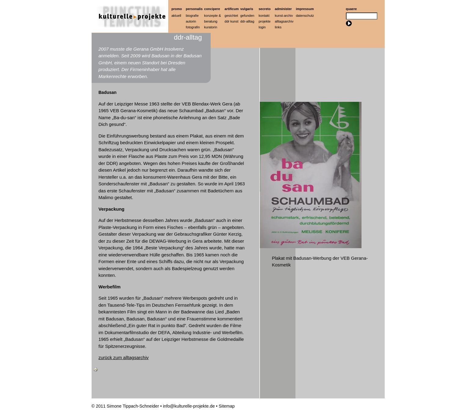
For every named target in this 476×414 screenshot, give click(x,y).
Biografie (192, 15)
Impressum (305, 9)
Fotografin (193, 27)
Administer (283, 9)
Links (278, 27)
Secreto (265, 9)
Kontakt (264, 15)
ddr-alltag (247, 21)
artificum (232, 9)
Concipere (212, 9)
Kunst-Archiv (284, 15)
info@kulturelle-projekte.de (189, 406)
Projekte (265, 21)
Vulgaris (246, 9)
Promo (177, 9)
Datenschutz (305, 15)
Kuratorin (210, 27)
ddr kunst (231, 21)
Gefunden (247, 15)
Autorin (191, 21)
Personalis (194, 9)
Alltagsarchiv (284, 21)
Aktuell (176, 15)
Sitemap (226, 406)
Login (262, 27)
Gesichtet (231, 15)
